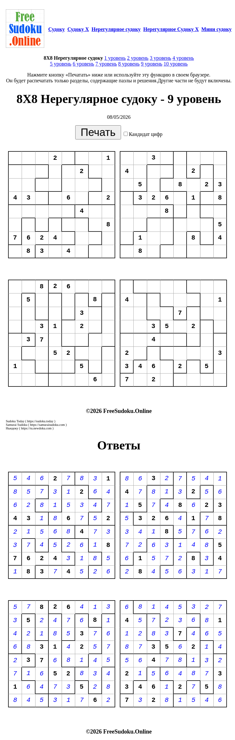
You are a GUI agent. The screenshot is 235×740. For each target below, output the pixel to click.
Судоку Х (78, 29)
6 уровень (83, 64)
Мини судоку (216, 29)
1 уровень (115, 58)
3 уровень (160, 58)
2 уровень (137, 58)
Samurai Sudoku (16, 425)
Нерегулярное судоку (116, 29)
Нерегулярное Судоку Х (171, 29)
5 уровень (60, 64)
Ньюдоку (12, 428)
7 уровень (106, 64)
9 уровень (151, 64)
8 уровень (128, 64)
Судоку (56, 29)
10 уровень (176, 64)
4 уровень (183, 58)
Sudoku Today (15, 421)
